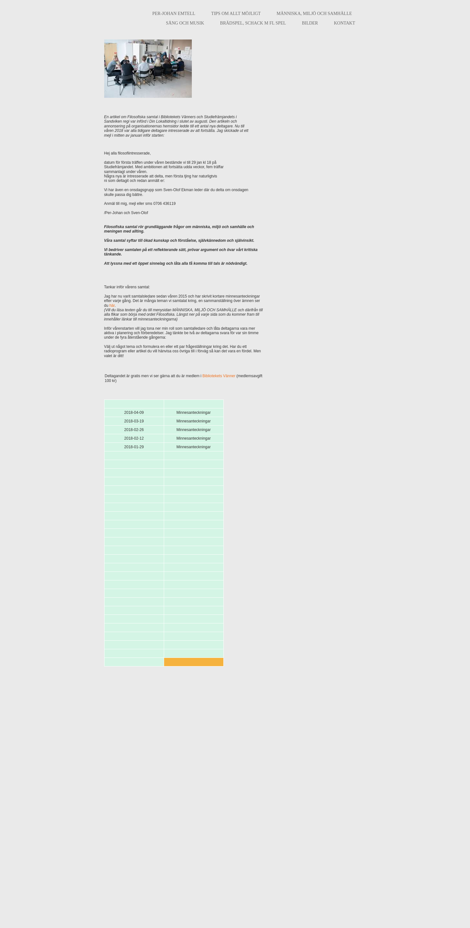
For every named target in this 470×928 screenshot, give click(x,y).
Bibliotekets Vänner (218, 376)
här (112, 305)
